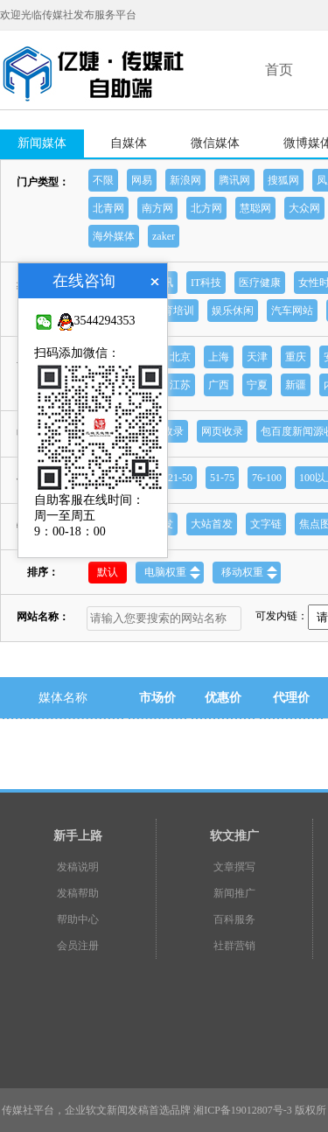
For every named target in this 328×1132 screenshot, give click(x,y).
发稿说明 (78, 867)
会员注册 (78, 946)
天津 (257, 357)
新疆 (295, 385)
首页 (279, 69)
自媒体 (128, 143)
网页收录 (222, 431)
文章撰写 (234, 867)
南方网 (157, 208)
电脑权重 (172, 572)
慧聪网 (255, 208)
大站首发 (212, 524)
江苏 (180, 385)
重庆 (295, 357)
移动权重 (249, 572)
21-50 (180, 478)
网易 (141, 180)
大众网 (304, 208)
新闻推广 (234, 893)
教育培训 (173, 310)
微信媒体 (215, 143)
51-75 (222, 478)
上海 (218, 357)
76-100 (267, 478)
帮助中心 (78, 919)
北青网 (108, 208)
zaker (163, 236)
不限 (103, 180)
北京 (180, 357)
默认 (107, 572)
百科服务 (234, 919)
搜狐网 (283, 180)
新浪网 (185, 180)
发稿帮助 (78, 893)
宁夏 (257, 385)
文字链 (266, 524)
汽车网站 (292, 310)
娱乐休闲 (233, 310)
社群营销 (234, 946)
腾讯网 (234, 180)
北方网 (206, 208)
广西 (218, 385)
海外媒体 (114, 236)
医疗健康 (260, 282)
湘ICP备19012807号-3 (242, 1110)
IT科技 (206, 282)
